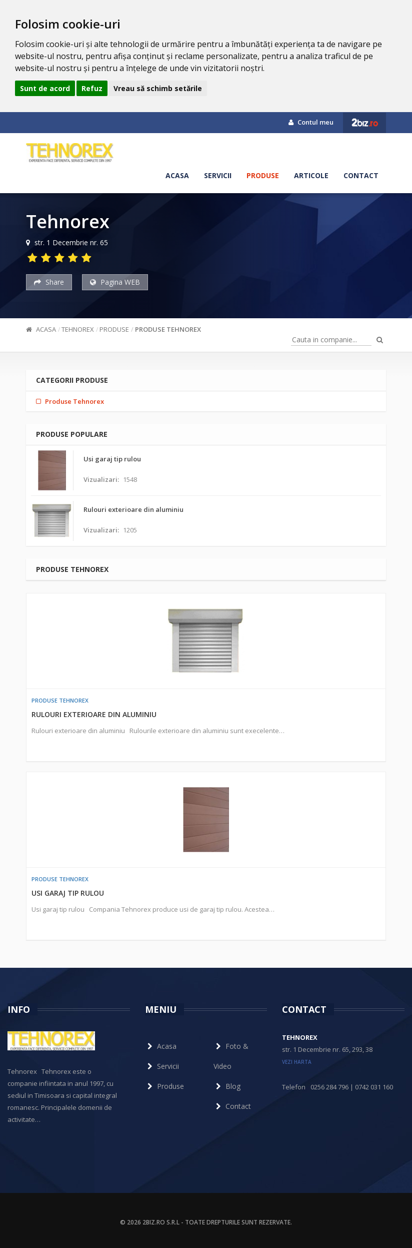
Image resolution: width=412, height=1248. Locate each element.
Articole (311, 175)
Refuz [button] (92, 88)
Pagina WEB (115, 282)
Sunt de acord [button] (45, 88)
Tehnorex (78, 329)
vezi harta (297, 1061)
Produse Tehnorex (168, 329)
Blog (227, 1086)
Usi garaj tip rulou (68, 893)
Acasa (177, 175)
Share (49, 282)
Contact (361, 175)
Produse (262, 175)
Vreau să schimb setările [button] (158, 88)
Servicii (218, 175)
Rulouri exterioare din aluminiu (94, 714)
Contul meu (311, 122)
